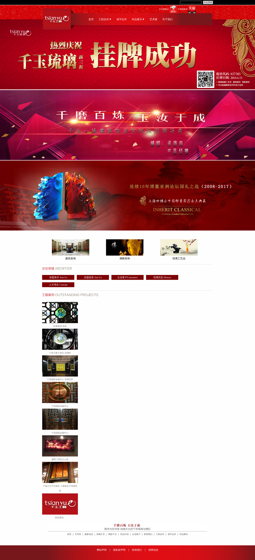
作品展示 (184, 534)
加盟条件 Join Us (58, 277)
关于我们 (167, 19)
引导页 (78, 534)
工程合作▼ (105, 19)
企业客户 (136, 534)
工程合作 (160, 534)
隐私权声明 (119, 550)
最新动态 (89, 534)
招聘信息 (153, 550)
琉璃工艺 (100, 534)
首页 (91, 19)
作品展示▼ (138, 19)
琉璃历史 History (162, 277)
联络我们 (137, 550)
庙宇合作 (121, 19)
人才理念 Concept (58, 284)
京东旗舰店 (164, 9)
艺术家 (153, 19)
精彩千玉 (112, 534)
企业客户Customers (127, 277)
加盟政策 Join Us (93, 277)
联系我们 (148, 534)
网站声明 (102, 550)
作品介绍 (124, 534)
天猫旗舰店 (183, 9)
